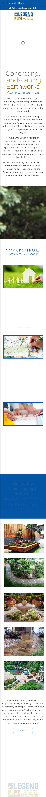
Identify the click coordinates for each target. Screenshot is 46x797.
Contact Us (23, 730)
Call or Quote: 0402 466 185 (24, 8)
